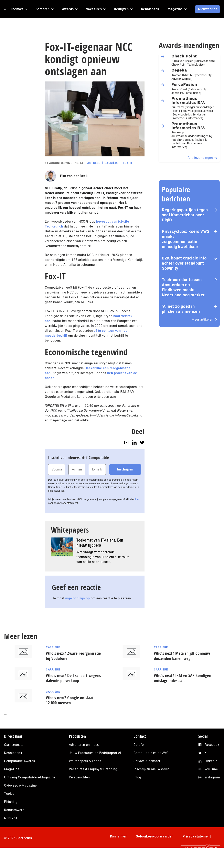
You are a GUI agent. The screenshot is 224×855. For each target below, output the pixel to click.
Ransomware (14, 810)
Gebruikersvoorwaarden (155, 836)
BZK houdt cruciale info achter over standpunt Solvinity (184, 263)
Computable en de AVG (151, 753)
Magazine (11, 769)
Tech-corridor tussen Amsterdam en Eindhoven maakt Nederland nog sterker (183, 287)
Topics (9, 794)
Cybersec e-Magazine (20, 785)
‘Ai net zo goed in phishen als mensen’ (181, 309)
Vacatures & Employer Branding (93, 769)
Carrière (112, 163)
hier (137, 499)
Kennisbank (13, 753)
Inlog (137, 777)
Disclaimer (118, 836)
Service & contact (147, 761)
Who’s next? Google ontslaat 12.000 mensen (70, 700)
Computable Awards (19, 761)
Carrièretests (13, 745)
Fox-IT (128, 163)
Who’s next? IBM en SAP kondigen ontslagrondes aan (182, 678)
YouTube (211, 769)
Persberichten (79, 777)
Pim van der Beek (74, 176)
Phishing (11, 802)
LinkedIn (210, 761)
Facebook (211, 745)
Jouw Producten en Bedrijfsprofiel (95, 753)
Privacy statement (197, 836)
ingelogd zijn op (77, 598)
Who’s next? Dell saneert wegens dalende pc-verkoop (73, 678)
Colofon (140, 745)
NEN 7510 (11, 818)
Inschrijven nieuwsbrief (151, 769)
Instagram (212, 777)
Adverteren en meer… (84, 745)
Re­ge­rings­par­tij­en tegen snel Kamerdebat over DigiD (185, 214)
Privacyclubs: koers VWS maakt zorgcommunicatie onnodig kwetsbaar (186, 239)
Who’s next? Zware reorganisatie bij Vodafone (73, 656)
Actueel (93, 163)
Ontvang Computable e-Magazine (29, 777)
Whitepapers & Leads (85, 761)
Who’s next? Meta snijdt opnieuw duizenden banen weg (182, 656)
